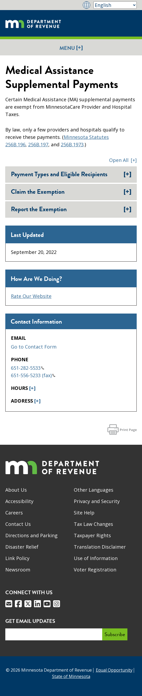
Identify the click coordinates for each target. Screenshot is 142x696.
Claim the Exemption (71, 191)
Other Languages (93, 490)
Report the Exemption (71, 209)
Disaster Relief (21, 547)
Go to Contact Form (34, 346)
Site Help (84, 512)
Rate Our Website (31, 296)
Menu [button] (71, 48)
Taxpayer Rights (92, 535)
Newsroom (17, 569)
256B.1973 (72, 144)
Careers (14, 512)
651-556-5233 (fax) (33, 375)
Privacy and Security (97, 501)
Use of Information (96, 558)
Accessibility (19, 501)
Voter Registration (95, 569)
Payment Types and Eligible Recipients (71, 174)
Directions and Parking (31, 535)
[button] (123, 160)
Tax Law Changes (93, 524)
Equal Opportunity (114, 670)
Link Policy (17, 558)
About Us (16, 490)
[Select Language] (115, 5)
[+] (32, 388)
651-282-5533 (27, 368)
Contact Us (18, 524)
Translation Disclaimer (100, 547)
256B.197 (38, 144)
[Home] (33, 23)
